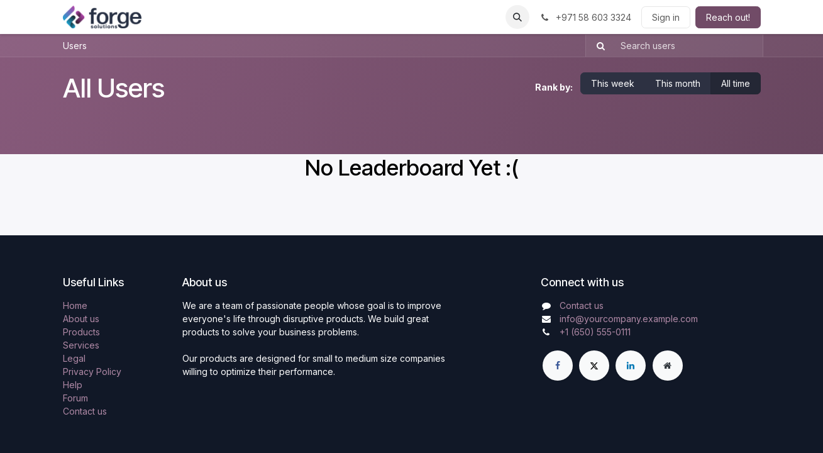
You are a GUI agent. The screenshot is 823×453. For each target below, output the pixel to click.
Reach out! (728, 17)
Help (72, 384)
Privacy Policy (92, 371)
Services (81, 345)
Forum (75, 398)
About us (81, 318)
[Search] (597, 46)
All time (735, 83)
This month (677, 83)
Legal (74, 358)
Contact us (85, 411)
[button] (517, 17)
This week (612, 83)
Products (81, 332)
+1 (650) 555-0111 (595, 332)
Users (75, 45)
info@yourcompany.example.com (629, 318)
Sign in (666, 17)
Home (75, 305)
